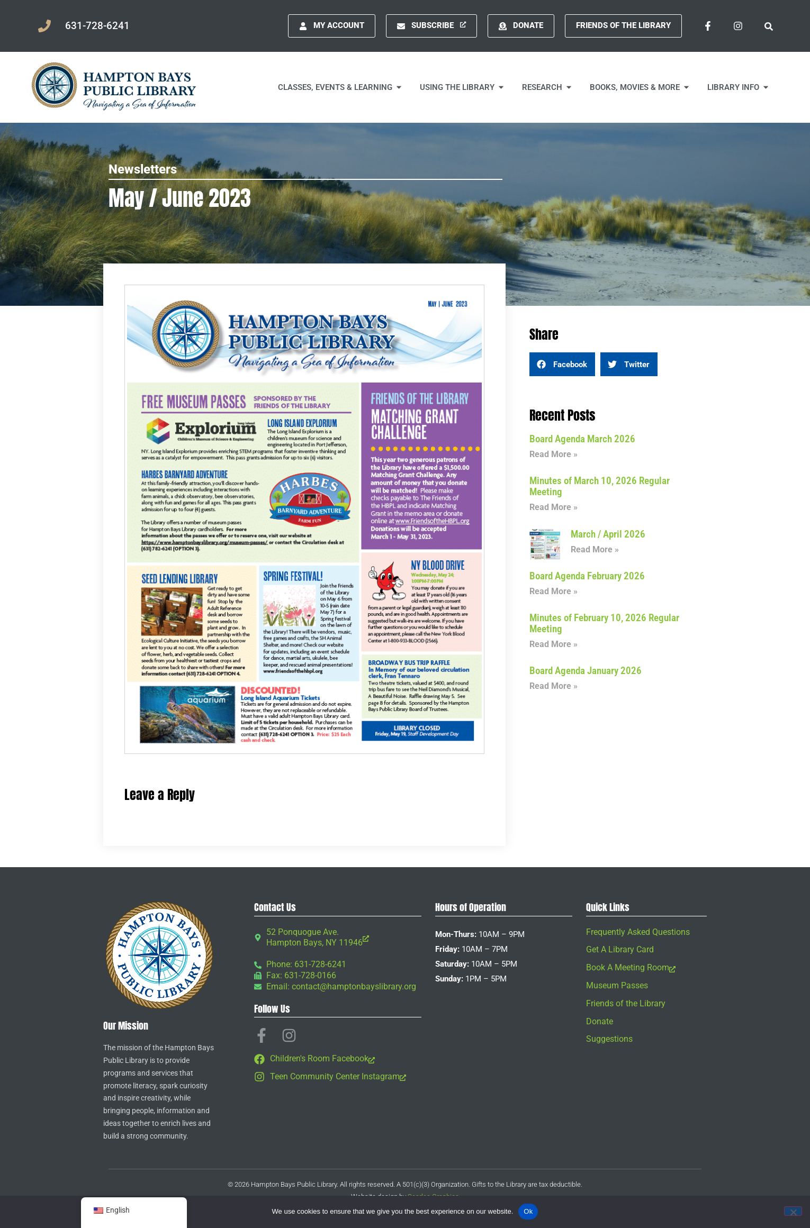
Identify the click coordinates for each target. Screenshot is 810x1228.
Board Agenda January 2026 (585, 671)
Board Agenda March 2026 (582, 439)
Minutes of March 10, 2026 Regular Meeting (599, 486)
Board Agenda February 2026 (587, 576)
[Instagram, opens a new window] (738, 26)
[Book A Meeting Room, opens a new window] (646, 968)
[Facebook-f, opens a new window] (707, 26)
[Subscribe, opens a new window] (431, 26)
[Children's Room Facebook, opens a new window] (337, 1059)
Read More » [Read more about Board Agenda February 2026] (553, 591)
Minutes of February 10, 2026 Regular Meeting (604, 623)
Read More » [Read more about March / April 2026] (595, 549)
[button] (768, 26)
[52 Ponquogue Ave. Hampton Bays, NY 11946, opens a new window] (337, 938)
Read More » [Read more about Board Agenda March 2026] (553, 454)
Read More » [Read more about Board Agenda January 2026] (553, 686)
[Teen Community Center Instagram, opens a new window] (337, 1077)
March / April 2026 (608, 534)
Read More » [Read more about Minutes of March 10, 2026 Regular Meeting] (553, 507)
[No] (793, 1211)
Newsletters (143, 169)
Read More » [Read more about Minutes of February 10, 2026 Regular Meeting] (553, 644)
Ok (528, 1211)
